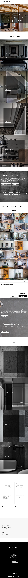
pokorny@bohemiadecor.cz (14, 557)
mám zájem (14, 512)
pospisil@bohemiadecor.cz (14, 562)
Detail (8, 57)
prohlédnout (5, 331)
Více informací (5, 184)
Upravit (14, 296)
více (3, 532)
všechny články (6, 534)
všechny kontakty (14, 565)
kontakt (20, 20)
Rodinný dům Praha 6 (19, 497)
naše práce (8, 20)
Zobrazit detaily (22, 293)
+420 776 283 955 (14, 556)
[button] (7, 218)
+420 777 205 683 (14, 561)
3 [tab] (15, 510)
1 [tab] (12, 510)
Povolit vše (22, 296)
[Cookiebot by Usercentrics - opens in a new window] (23, 281)
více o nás (4, 316)
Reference (15, 184)
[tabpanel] (20, 494)
